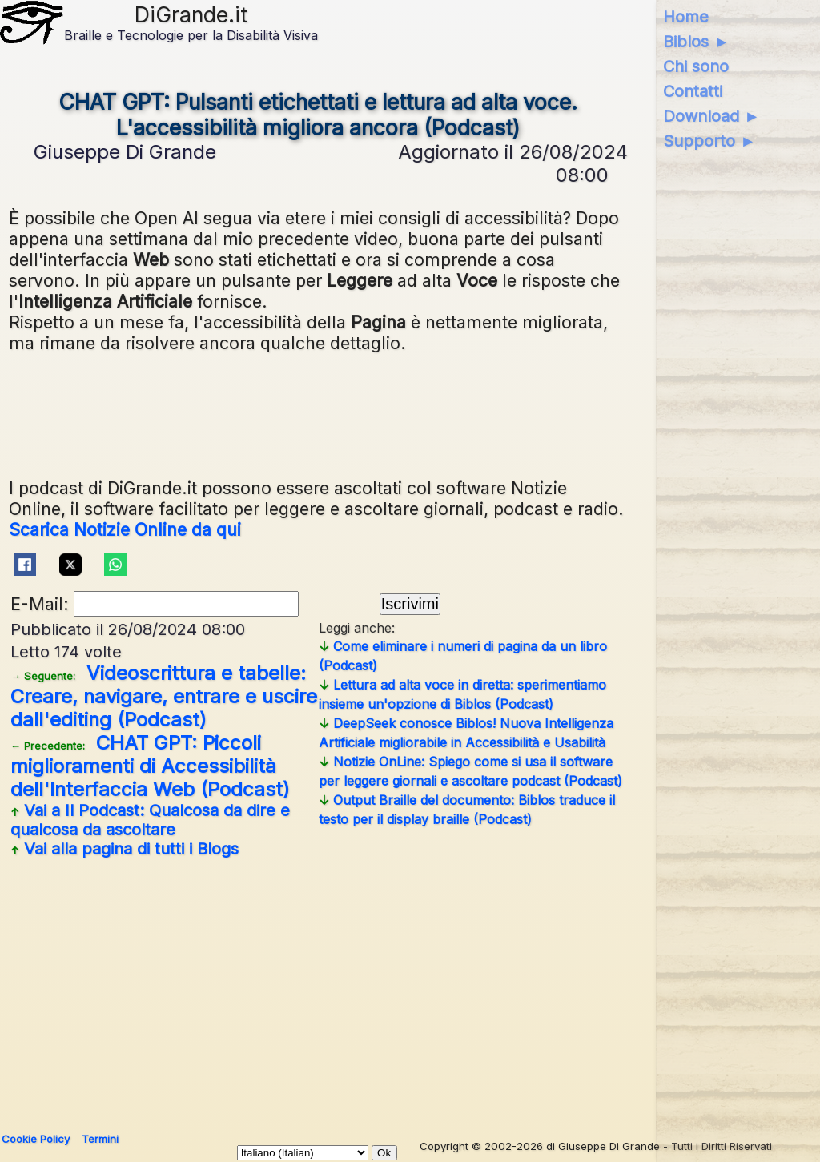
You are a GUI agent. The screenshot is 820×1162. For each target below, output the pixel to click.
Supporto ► (709, 141)
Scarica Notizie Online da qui (125, 529)
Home (686, 16)
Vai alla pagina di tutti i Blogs (124, 848)
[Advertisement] (318, 989)
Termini (100, 1138)
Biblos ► (696, 41)
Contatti (692, 91)
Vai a (150, 820)
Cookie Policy (36, 1138)
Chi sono (696, 66)
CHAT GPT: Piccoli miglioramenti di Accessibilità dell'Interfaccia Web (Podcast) (150, 766)
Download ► (711, 116)
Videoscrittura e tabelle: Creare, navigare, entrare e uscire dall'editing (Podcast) (163, 696)
